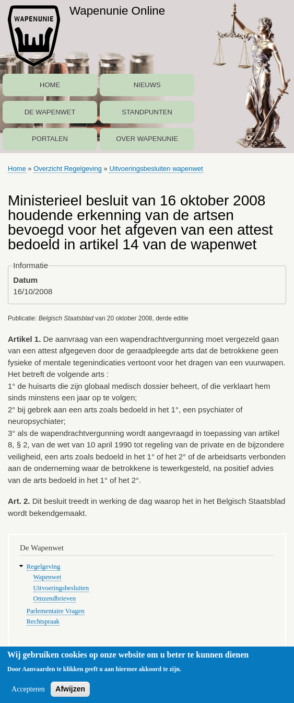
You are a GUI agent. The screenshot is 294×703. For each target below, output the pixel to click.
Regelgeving (44, 566)
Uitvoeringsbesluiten (61, 588)
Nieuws (147, 85)
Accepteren (28, 693)
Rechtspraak (43, 621)
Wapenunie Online (117, 10)
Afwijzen (70, 692)
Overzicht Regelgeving (67, 168)
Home (50, 85)
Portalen (50, 139)
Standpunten (147, 112)
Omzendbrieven (54, 598)
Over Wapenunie (147, 139)
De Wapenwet (50, 112)
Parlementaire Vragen (56, 611)
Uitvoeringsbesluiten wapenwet (156, 168)
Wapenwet (47, 577)
